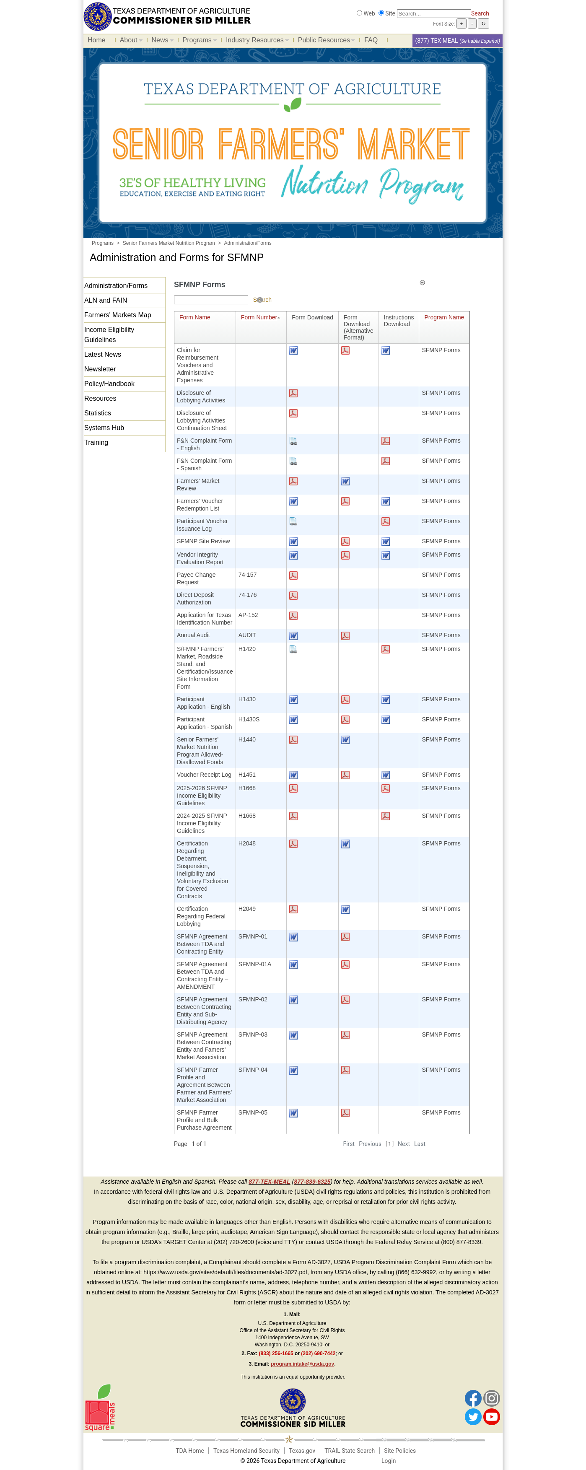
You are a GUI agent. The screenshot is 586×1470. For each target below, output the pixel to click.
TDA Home (190, 1450)
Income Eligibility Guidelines (109, 334)
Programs (198, 41)
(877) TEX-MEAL (436, 40)
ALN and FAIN (105, 300)
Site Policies (400, 1450)
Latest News (102, 354)
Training (96, 442)
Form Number (261, 317)
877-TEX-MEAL (269, 1181)
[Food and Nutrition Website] (167, 16)
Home (97, 40)
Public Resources (324, 41)
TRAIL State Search (349, 1450)
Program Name (444, 317)
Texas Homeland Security (246, 1450)
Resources (100, 398)
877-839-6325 (312, 1181)
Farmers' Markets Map (117, 315)
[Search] (434, 13)
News (161, 41)
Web (369, 13)
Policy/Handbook (109, 383)
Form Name (194, 317)
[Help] (260, 299)
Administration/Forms (116, 285)
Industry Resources (255, 41)
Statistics (97, 413)
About (129, 41)
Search (480, 13)
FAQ (371, 40)
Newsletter (100, 369)
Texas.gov (302, 1450)
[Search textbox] (211, 300)
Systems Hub (104, 427)
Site (390, 13)
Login (388, 1460)
